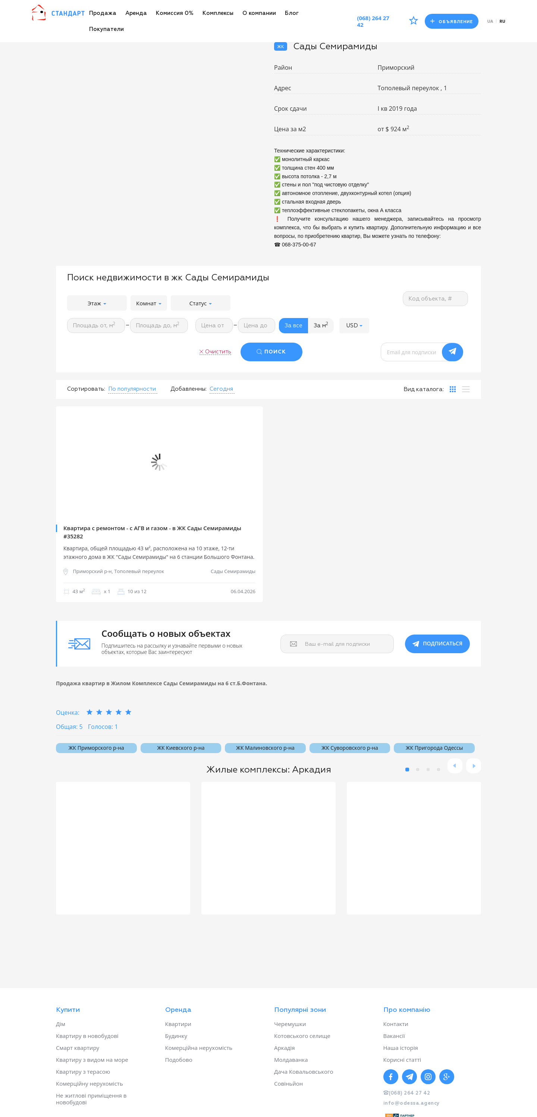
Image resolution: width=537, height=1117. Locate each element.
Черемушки (290, 1024)
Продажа (102, 13)
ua (490, 21)
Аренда (136, 13)
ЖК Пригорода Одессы (434, 747)
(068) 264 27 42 (373, 21)
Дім (60, 1024)
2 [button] (417, 769)
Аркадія (284, 1047)
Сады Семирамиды (233, 572)
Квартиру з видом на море (92, 1059)
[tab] (453, 389)
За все (293, 325)
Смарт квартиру (77, 1047)
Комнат (148, 303)
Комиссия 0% (175, 13)
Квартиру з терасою (83, 1071)
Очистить (218, 352)
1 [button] (407, 769)
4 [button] (438, 769)
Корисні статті (402, 1059)
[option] (159, 462)
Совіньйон (288, 1083)
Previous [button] (67, 462)
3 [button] (428, 769)
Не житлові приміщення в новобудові (91, 1099)
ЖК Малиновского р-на (265, 747)
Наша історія (400, 1047)
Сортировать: (86, 389)
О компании (259, 13)
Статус (200, 303)
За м (321, 325)
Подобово (178, 1059)
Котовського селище (302, 1035)
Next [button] (251, 462)
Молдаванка (291, 1059)
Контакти (395, 1024)
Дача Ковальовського (303, 1071)
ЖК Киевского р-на (180, 747)
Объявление (451, 21)
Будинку (176, 1035)
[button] (354, 325)
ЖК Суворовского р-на (349, 747)
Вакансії (394, 1035)
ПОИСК (275, 352)
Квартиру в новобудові (87, 1035)
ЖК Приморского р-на (96, 747)
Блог (292, 13)
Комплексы (217, 13)
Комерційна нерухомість (199, 1047)
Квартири (178, 1024)
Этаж (97, 303)
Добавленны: (188, 389)
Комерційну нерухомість (89, 1083)
